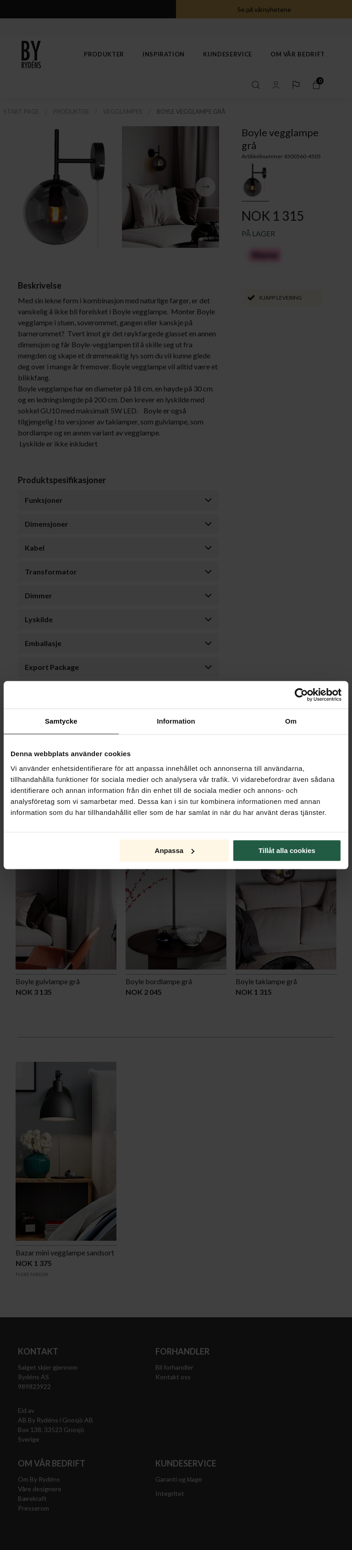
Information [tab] (176, 721)
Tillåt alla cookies (286, 850)
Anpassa (175, 850)
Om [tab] (291, 721)
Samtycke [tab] (61, 721)
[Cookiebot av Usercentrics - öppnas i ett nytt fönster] (301, 695)
